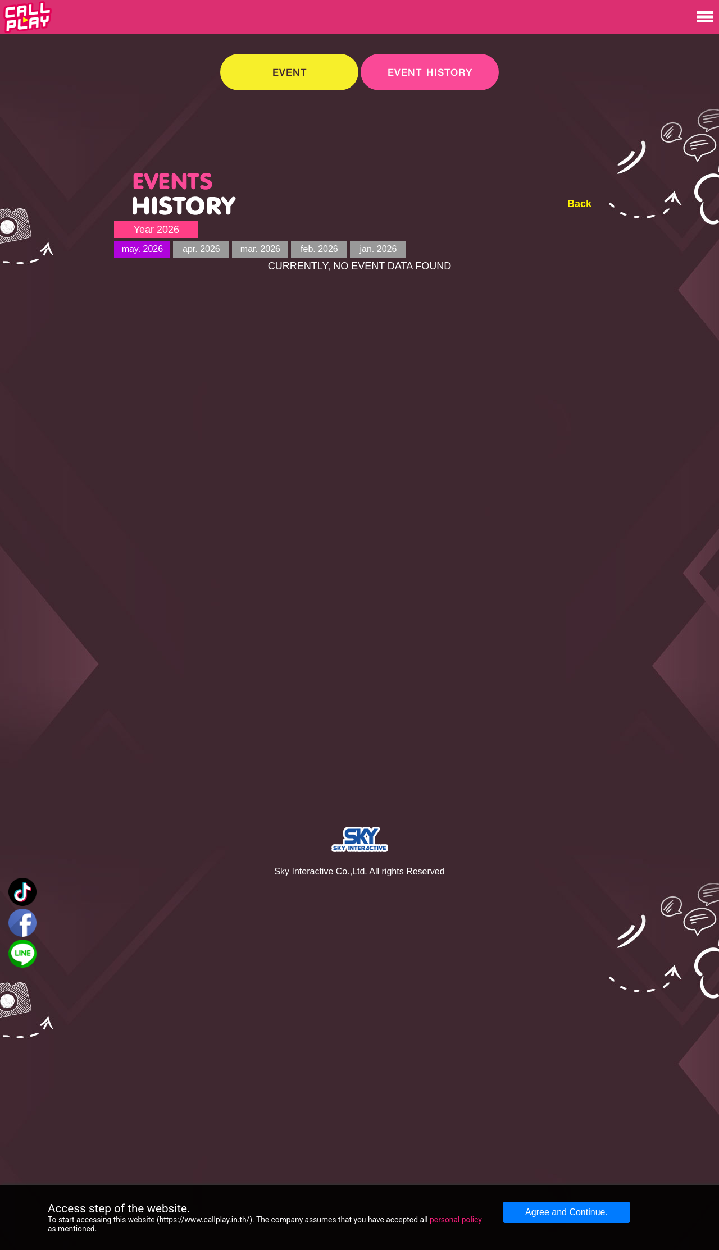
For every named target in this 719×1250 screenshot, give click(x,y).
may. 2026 (142, 249)
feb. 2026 (319, 249)
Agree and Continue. (566, 1212)
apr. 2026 (201, 249)
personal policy (456, 1219)
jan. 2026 (378, 249)
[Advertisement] (638, 230)
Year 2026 (156, 229)
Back (579, 203)
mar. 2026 (260, 249)
